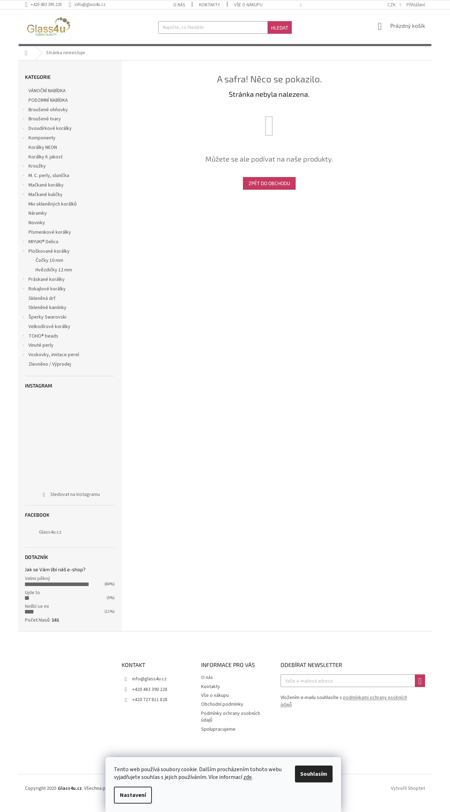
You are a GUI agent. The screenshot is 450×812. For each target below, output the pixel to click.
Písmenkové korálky (50, 241)
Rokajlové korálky (43, 299)
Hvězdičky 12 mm (54, 279)
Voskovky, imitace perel (50, 364)
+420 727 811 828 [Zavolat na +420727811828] (149, 708)
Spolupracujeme (218, 738)
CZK (392, 5)
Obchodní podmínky (222, 713)
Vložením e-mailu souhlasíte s (344, 710)
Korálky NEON (43, 156)
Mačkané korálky (42, 195)
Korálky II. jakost (46, 165)
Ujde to (32, 601)
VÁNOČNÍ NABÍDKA (47, 99)
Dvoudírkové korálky (46, 138)
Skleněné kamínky (48, 316)
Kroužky (33, 176)
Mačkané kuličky (42, 204)
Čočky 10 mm (49, 269)
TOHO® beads (39, 345)
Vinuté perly (37, 355)
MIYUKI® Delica (39, 251)
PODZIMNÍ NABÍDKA (48, 109)
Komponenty (38, 148)
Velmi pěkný (37, 587)
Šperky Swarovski (43, 327)
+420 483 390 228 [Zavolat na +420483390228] (149, 698)
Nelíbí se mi (37, 615)
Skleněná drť (42, 307)
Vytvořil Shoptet (408, 797)
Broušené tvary (41, 129)
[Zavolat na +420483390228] (47, 4)
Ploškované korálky (45, 261)
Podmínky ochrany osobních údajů (230, 726)
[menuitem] (44, 49)
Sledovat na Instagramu (75, 503)
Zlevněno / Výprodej (50, 373)
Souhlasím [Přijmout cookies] (315, 774)
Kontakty (209, 5)
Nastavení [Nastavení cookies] (135, 795)
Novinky (37, 231)
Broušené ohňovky (44, 119)
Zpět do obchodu (269, 192)
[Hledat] (224, 27)
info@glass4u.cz (149, 688)
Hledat (279, 28)
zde (249, 777)
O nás (179, 5)
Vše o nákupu (248, 5)
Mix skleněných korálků (53, 212)
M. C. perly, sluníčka (45, 185)
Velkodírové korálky (49, 335)
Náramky (38, 222)
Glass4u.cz (50, 541)
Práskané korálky (43, 289)
